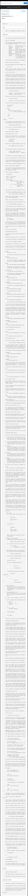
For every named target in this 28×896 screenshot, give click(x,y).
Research (23, 11)
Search (25, 3)
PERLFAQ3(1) (5, 23)
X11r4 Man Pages (5, 11)
